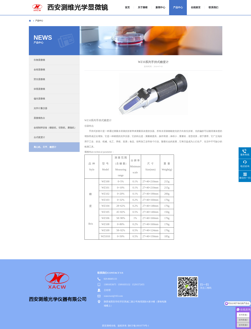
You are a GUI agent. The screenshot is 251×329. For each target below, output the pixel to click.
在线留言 (196, 7)
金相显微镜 (39, 69)
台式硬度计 (39, 137)
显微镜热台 (39, 118)
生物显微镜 (39, 60)
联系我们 (213, 7)
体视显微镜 (39, 89)
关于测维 (143, 7)
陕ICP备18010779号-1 (138, 325)
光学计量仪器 (40, 108)
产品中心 (178, 7)
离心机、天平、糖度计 (45, 147)
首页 (127, 7)
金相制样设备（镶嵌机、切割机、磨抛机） (55, 128)
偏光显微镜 (39, 98)
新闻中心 (160, 7)
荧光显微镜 (39, 79)
